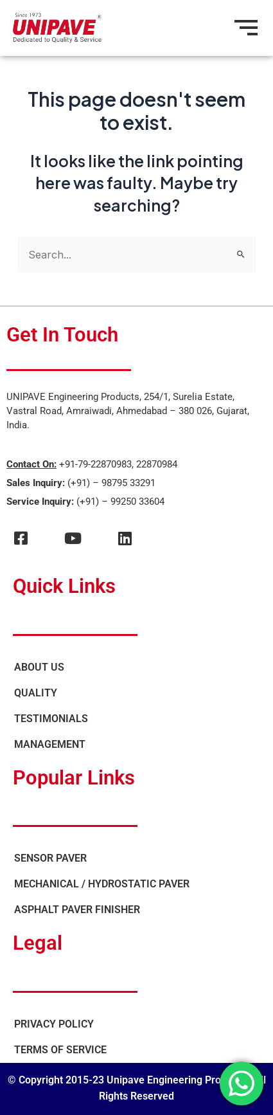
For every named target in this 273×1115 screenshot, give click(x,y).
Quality (35, 693)
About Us (39, 667)
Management (49, 744)
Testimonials (51, 718)
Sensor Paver (50, 858)
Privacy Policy (54, 1024)
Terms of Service (60, 1050)
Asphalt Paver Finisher (77, 909)
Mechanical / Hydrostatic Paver (101, 884)
